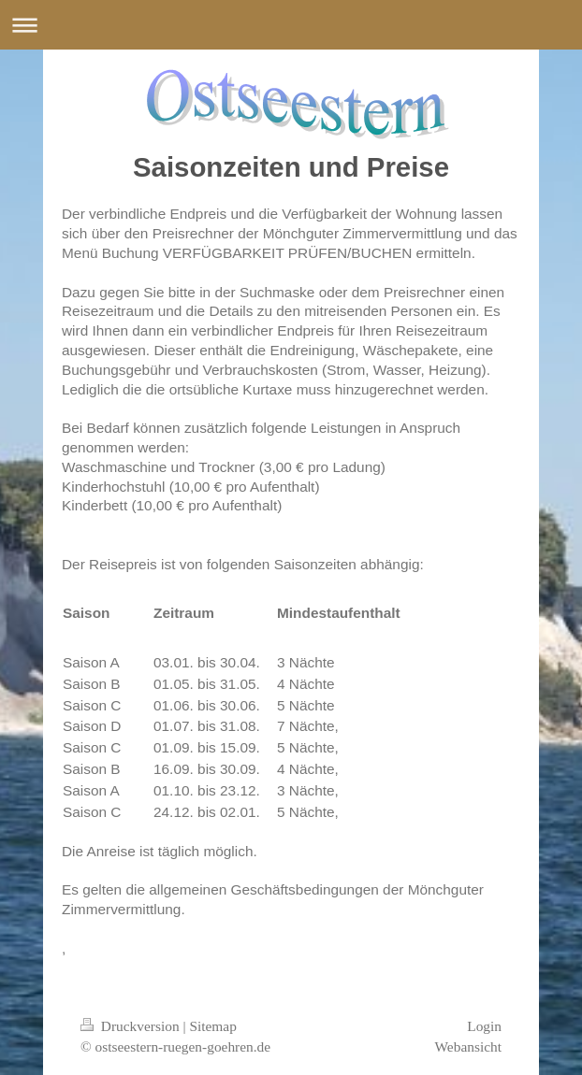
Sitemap (212, 1026)
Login (484, 1026)
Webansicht (468, 1046)
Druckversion (131, 1026)
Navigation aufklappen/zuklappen (291, 25)
